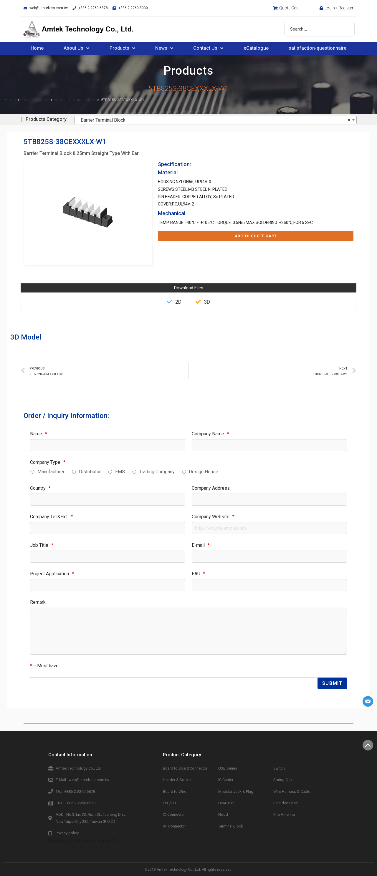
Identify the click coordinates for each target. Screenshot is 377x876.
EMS (120, 471)
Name (38, 434)
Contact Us (208, 48)
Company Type (47, 462)
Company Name (210, 434)
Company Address (211, 488)
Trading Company (157, 471)
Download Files (188, 287)
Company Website (213, 516)
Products (122, 48)
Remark (38, 602)
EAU (198, 573)
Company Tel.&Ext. (51, 516)
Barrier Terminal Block (74, 99)
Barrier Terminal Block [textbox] (213, 120)
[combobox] (216, 120)
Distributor (90, 471)
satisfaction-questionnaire (317, 48)
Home (37, 48)
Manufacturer (51, 471)
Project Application (52, 573)
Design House (203, 471)
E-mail (201, 545)
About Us (76, 48)
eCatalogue (256, 48)
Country (40, 488)
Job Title (41, 545)
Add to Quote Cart (256, 236)
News (164, 48)
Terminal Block (35, 99)
